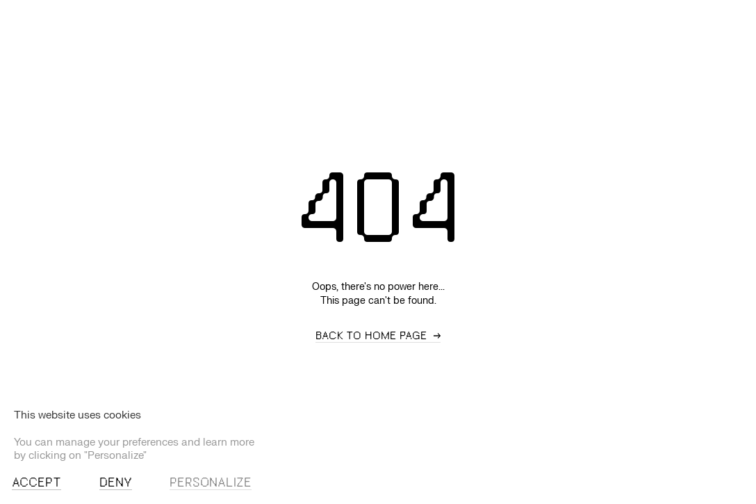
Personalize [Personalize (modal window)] (211, 483)
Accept (36, 483)
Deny (115, 483)
